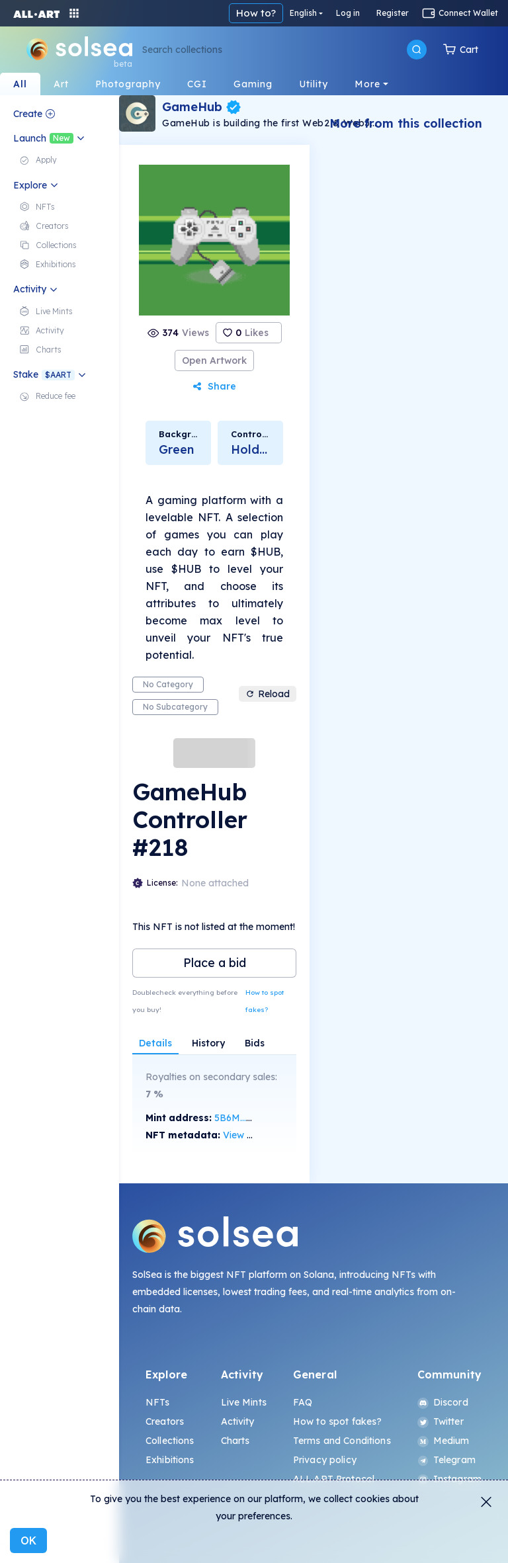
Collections (170, 1441)
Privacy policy (325, 1460)
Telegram (446, 1460)
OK (28, 1540)
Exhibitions (170, 1460)
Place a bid (214, 962)
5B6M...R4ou (241, 1118)
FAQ (302, 1402)
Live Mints (244, 1402)
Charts (235, 1441)
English (303, 13)
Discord (442, 1402)
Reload (267, 694)
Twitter (440, 1421)
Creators (165, 1421)
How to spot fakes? (264, 1001)
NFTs (158, 1402)
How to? (256, 13)
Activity (238, 1421)
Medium (443, 1441)
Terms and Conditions (342, 1441)
